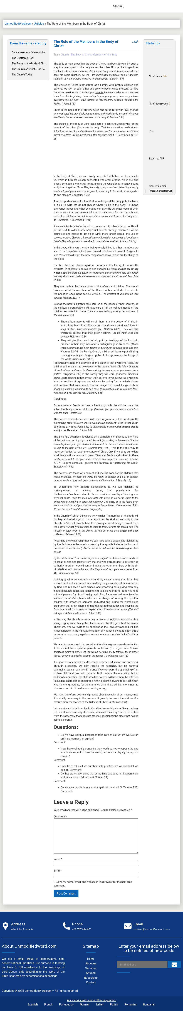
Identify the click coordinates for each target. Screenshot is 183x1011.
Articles (39, 23)
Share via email (155, 186)
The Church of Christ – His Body (29, 69)
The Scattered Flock (23, 58)
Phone (77, 924)
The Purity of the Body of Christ (29, 63)
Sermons (91, 968)
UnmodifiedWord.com (18, 23)
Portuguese (66, 1004)
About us (90, 963)
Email (58, 870)
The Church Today (22, 74)
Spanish (33, 1004)
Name (58, 859)
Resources (91, 977)
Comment (60, 816)
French (48, 1004)
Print (149, 119)
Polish (114, 1004)
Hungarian (149, 1004)
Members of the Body (105, 54)
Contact (91, 982)
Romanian (130, 1004)
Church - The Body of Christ (76, 54)
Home (91, 959)
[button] (118, 6)
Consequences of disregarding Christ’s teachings (39, 52)
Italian (99, 1004)
